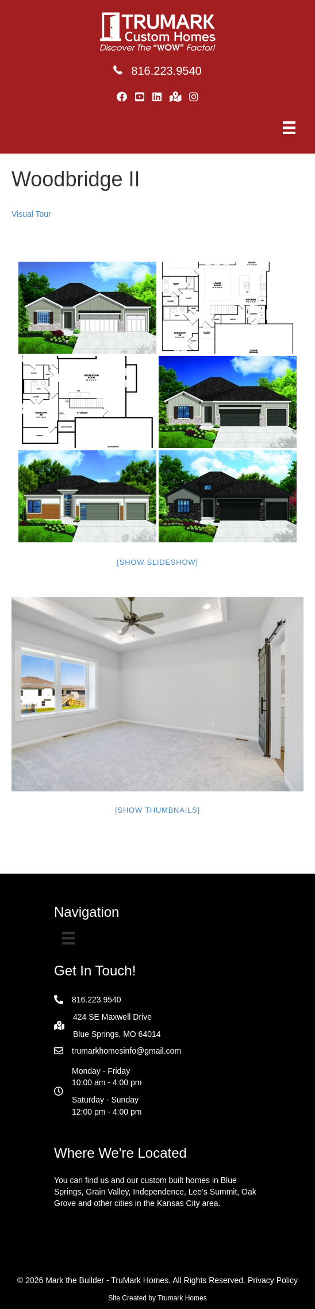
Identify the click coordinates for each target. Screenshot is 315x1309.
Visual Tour (31, 214)
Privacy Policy (273, 1280)
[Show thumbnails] (157, 810)
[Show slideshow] (157, 562)
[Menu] (289, 127)
